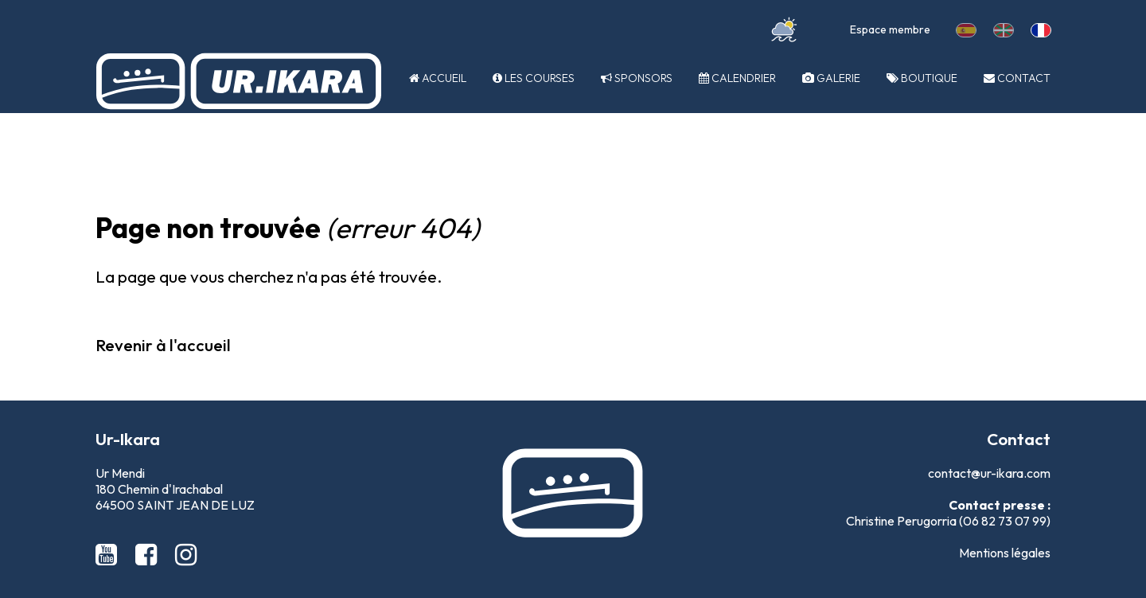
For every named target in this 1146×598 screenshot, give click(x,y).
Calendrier (737, 78)
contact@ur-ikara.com (989, 473)
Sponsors (636, 78)
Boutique (922, 78)
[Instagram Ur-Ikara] (186, 554)
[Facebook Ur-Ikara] (148, 554)
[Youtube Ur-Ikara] (109, 554)
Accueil (437, 78)
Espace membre (890, 29)
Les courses (534, 78)
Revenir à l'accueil (163, 344)
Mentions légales (1004, 553)
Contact (1017, 78)
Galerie (831, 78)
